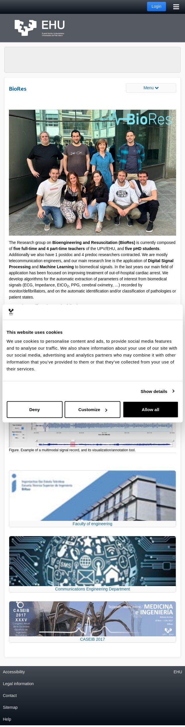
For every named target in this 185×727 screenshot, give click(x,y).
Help (7, 719)
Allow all (150, 409)
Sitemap (10, 707)
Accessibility (14, 672)
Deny (34, 409)
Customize (92, 409)
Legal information (18, 683)
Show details (154, 391)
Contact (10, 695)
